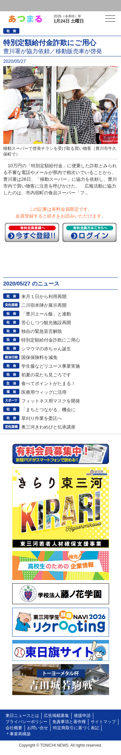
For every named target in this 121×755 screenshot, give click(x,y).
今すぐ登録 (32, 232)
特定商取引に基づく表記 (76, 728)
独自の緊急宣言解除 (41, 331)
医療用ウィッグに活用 (43, 392)
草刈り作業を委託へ (41, 418)
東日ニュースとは (22, 715)
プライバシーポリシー (26, 722)
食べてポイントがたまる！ (48, 383)
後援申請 (82, 715)
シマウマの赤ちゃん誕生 (46, 348)
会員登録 (50, 5)
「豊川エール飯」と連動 (46, 313)
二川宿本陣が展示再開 (43, 305)
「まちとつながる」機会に (48, 409)
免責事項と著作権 (69, 722)
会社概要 (13, 728)
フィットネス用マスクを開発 (50, 400)
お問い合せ (37, 728)
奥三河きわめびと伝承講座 (48, 427)
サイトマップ (103, 722)
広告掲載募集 (56, 715)
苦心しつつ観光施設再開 (46, 322)
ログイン (18, 5)
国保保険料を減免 (39, 357)
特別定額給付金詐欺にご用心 (50, 340)
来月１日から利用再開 (43, 296)
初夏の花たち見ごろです (46, 374)
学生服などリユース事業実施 (50, 366)
